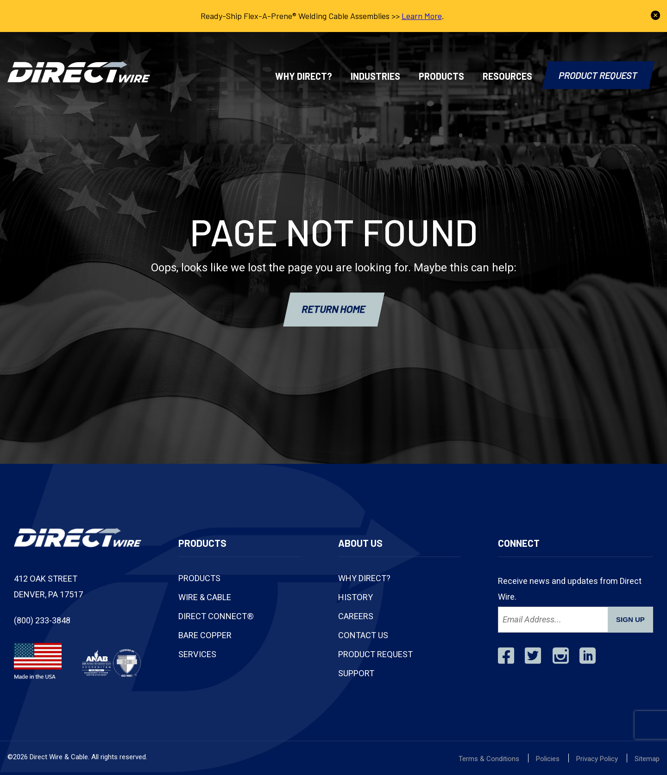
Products (441, 76)
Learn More (422, 16)
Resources (507, 76)
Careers (355, 616)
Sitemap (647, 759)
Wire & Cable (204, 597)
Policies (548, 759)
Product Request (598, 75)
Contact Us (611, 45)
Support (356, 673)
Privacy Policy (597, 759)
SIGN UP (630, 619)
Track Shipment (547, 45)
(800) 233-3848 (473, 45)
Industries (375, 76)
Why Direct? (303, 76)
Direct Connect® (216, 616)
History (355, 597)
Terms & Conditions (489, 759)
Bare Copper (205, 635)
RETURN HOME (334, 308)
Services (197, 654)
